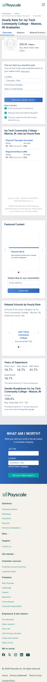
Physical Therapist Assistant (19, 140)
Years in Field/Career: (13, 89)
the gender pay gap (26, 409)
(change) (19, 85)
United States (6, 14)
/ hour (31, 44)
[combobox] (23, 80)
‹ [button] (21, 249)
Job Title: (12, 449)
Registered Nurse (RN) (16, 152)
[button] (7, 32)
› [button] (26, 249)
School (16, 14)
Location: (8, 77)
